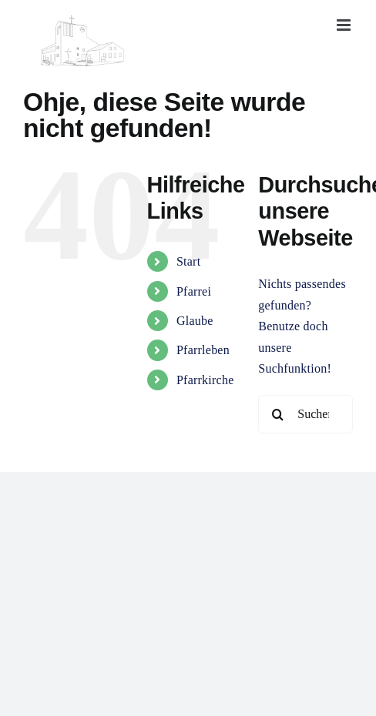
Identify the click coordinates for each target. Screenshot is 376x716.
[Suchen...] (305, 414)
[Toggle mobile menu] (345, 25)
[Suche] (277, 414)
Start (188, 261)
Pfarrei (193, 291)
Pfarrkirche (205, 379)
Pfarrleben (203, 349)
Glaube (194, 320)
